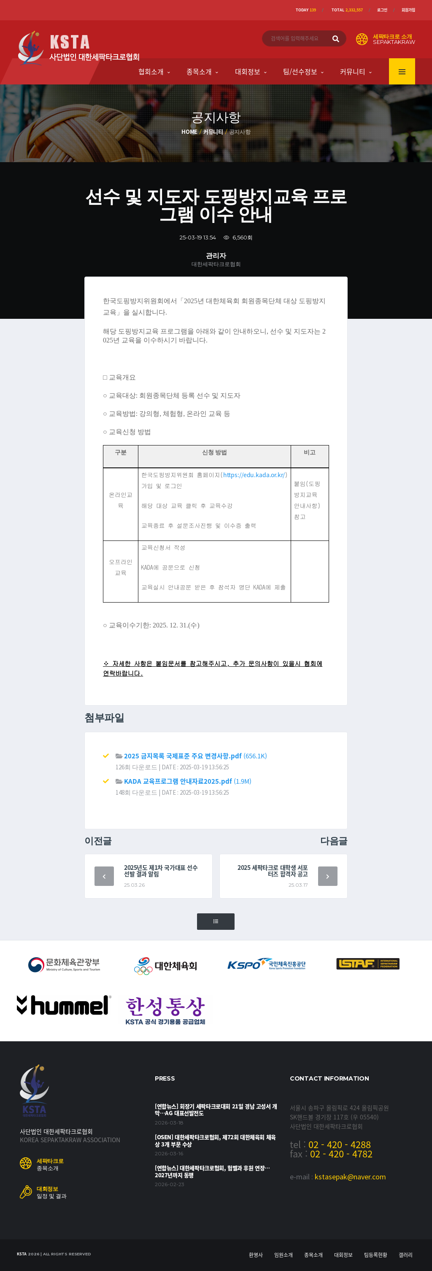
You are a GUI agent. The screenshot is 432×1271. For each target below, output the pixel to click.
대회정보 (247, 71)
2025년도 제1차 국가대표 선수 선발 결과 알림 (160, 870)
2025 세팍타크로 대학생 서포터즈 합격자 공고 (273, 870)
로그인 (382, 10)
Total (347, 10)
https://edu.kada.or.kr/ (254, 474)
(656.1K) (195, 755)
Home (189, 132)
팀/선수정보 (300, 71)
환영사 (256, 1255)
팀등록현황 (375, 1255)
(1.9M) (187, 781)
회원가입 (408, 10)
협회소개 (151, 71)
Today (306, 10)
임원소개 (283, 1255)
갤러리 (406, 1255)
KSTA (22, 1254)
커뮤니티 (352, 71)
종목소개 (199, 71)
